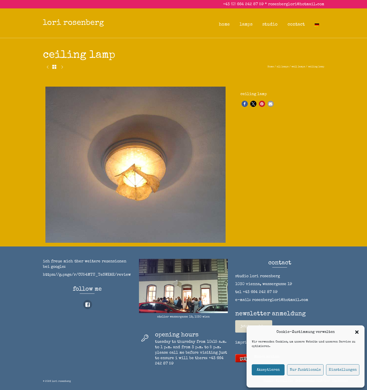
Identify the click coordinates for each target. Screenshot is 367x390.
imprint (243, 343)
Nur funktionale (305, 370)
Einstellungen (343, 370)
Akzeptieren (268, 370)
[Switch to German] (317, 24)
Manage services (266, 356)
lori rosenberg (73, 23)
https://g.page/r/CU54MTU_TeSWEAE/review (87, 275)
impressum (340, 380)
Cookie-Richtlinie (278, 380)
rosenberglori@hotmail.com (296, 4)
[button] (356, 332)
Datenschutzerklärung (312, 380)
